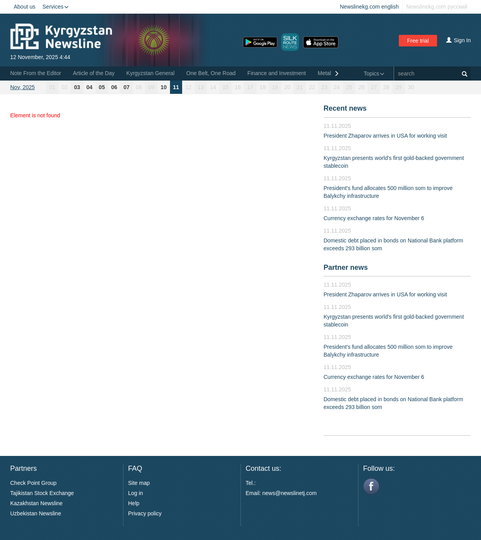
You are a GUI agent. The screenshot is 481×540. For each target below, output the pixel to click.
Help (133, 503)
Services (55, 7)
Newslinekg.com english (369, 7)
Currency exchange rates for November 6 (374, 218)
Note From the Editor (35, 73)
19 (275, 87)
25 (349, 87)
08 (139, 87)
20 (287, 87)
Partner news (346, 267)
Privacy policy (145, 513)
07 (126, 87)
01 (52, 87)
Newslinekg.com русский (436, 7)
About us (24, 7)
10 (164, 87)
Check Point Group (33, 483)
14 (213, 87)
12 (188, 87)
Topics (373, 73)
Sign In (458, 40)
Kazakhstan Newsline (36, 503)
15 (225, 87)
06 (114, 87)
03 (77, 87)
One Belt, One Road (211, 73)
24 (337, 87)
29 (399, 87)
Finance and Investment (277, 73)
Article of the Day (94, 73)
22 (312, 87)
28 (386, 87)
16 (238, 87)
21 (300, 87)
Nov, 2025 (22, 87)
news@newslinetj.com (289, 493)
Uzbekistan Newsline (35, 513)
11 (176, 87)
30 (411, 87)
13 (201, 87)
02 (64, 87)
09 (151, 87)
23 (325, 87)
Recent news (345, 108)
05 (102, 87)
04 (90, 87)
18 (263, 87)
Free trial (418, 41)
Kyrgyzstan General (151, 73)
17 (250, 87)
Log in (135, 493)
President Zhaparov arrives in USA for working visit (385, 136)
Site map (139, 483)
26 (361, 87)
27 (374, 87)
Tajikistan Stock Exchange (42, 493)
